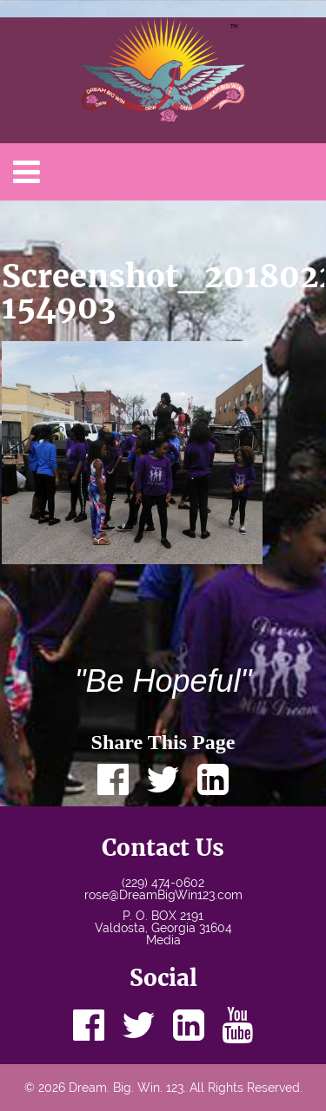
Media (163, 940)
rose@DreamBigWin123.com (163, 895)
